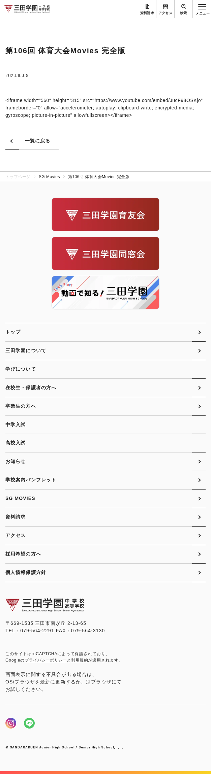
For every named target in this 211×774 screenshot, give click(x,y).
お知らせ (15, 461)
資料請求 (147, 13)
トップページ (18, 176)
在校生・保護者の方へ (30, 387)
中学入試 (15, 424)
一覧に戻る (38, 140)
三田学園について (25, 350)
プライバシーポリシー (46, 660)
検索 (183, 13)
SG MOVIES (20, 498)
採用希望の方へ (23, 554)
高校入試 (15, 442)
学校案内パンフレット (30, 479)
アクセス (165, 13)
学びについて (20, 369)
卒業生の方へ (20, 406)
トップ (13, 332)
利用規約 (79, 660)
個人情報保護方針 (25, 572)
